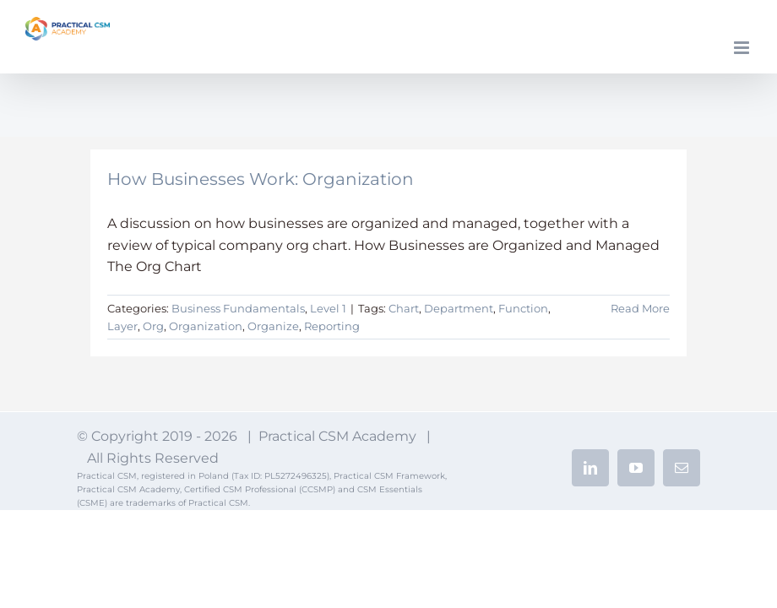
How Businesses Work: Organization (260, 179)
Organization (205, 326)
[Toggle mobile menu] (743, 48)
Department (458, 308)
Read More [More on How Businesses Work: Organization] (640, 308)
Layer (122, 326)
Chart (403, 308)
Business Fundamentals (238, 308)
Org (153, 326)
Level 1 (328, 308)
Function (523, 308)
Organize (273, 326)
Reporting (332, 326)
